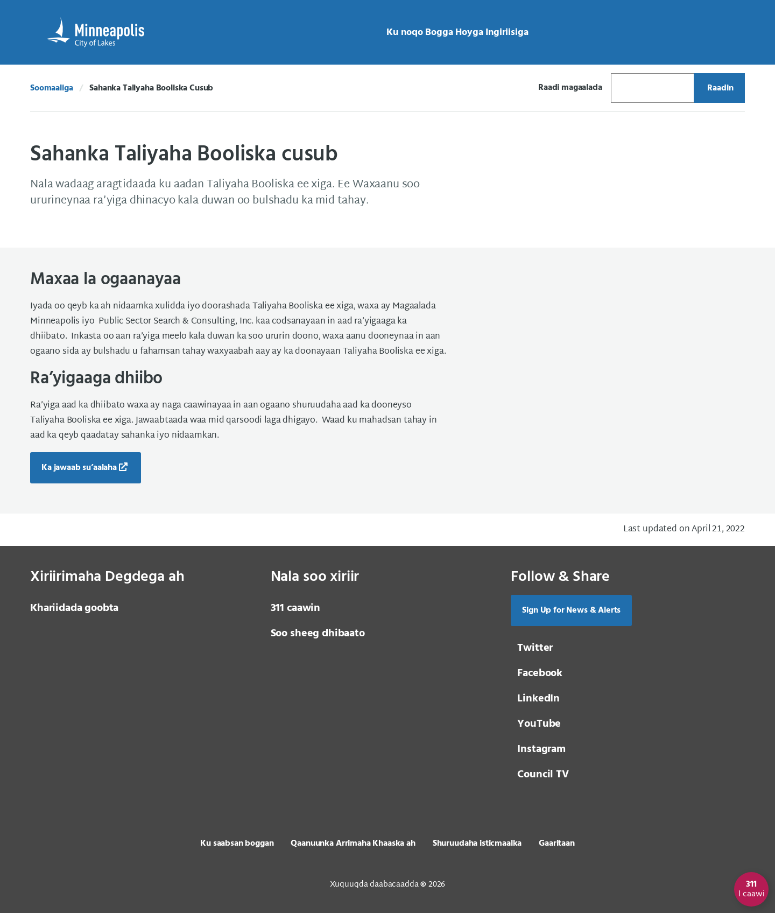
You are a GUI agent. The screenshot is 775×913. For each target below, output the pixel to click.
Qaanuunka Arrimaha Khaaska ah (353, 844)
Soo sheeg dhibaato (318, 633)
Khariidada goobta (74, 608)
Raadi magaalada (570, 88)
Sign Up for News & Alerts (571, 610)
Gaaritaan (557, 844)
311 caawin (295, 608)
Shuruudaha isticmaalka (477, 844)
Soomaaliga (51, 88)
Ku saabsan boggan (236, 844)
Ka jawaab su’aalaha (79, 468)
